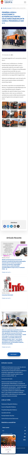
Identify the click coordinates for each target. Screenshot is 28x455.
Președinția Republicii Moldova (9, 410)
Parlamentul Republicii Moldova (9, 404)
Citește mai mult (6, 272)
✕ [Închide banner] (13, 436)
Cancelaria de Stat (6, 413)
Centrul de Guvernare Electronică (9, 418)
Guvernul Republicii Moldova (8, 407)
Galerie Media (5, 327)
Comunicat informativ (7, 295)
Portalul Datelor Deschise (7, 415)
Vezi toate (14, 354)
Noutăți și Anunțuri (7, 8)
